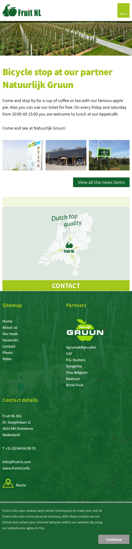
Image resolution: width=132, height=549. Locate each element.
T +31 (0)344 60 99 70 (19, 448)
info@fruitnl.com (16, 461)
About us (9, 327)
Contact (66, 285)
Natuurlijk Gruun (49, 128)
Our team (10, 333)
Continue (114, 539)
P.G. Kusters (75, 359)
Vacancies (10, 340)
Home (7, 321)
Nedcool (73, 378)
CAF (69, 353)
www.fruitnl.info (16, 468)
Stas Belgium (76, 372)
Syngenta (74, 366)
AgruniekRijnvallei (81, 347)
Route (21, 485)
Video (7, 358)
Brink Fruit (74, 385)
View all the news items (101, 182)
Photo (7, 352)
